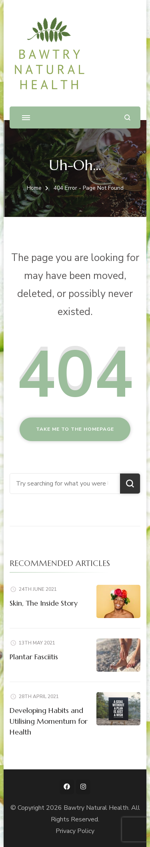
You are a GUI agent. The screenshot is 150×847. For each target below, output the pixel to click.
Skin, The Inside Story (44, 603)
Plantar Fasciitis (34, 656)
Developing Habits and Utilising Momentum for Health (49, 721)
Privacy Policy (75, 831)
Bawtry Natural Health (96, 807)
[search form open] (127, 117)
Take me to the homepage (75, 429)
